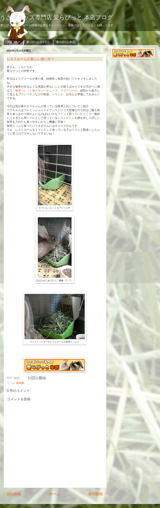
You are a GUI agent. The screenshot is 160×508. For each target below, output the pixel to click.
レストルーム (66, 117)
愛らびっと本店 (65, 41)
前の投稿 (95, 494)
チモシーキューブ (46, 90)
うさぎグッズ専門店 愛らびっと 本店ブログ (56, 17)
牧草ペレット (23, 90)
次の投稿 (14, 494)
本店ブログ (13, 41)
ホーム (54, 494)
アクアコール (68, 90)
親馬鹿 (20, 383)
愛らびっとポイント (38, 41)
